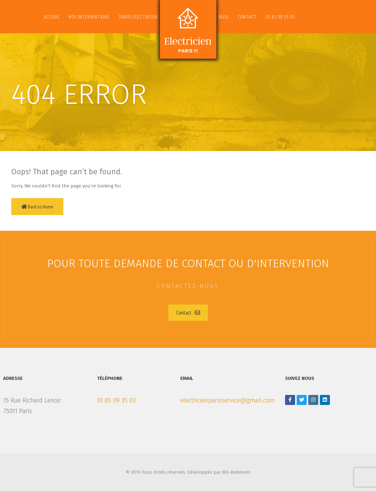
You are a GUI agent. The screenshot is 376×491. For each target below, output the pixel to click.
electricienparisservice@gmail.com (227, 400)
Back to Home (37, 206)
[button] (188, 313)
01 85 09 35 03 (116, 400)
